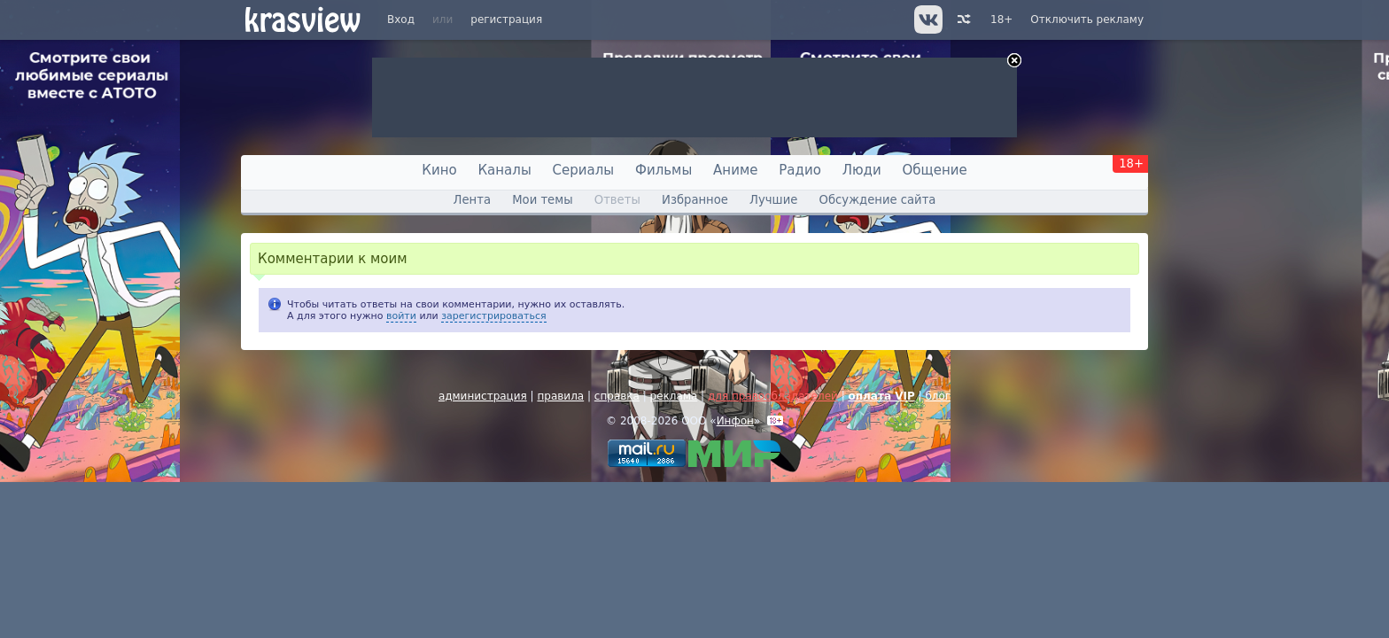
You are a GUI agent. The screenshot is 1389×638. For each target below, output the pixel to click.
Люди (861, 170)
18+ (1001, 19)
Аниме (735, 170)
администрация (482, 396)
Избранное (695, 199)
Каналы (504, 170)
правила (560, 396)
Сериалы (584, 170)
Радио (800, 170)
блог (938, 396)
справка (617, 396)
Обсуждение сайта (877, 199)
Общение (935, 170)
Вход (401, 19)
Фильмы (663, 170)
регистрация (506, 19)
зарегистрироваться (493, 316)
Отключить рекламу (1087, 19)
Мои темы (542, 199)
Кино (439, 170)
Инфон (735, 421)
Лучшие (773, 199)
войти (401, 316)
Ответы (617, 199)
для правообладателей (773, 396)
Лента (472, 199)
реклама (674, 396)
